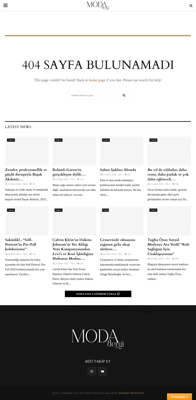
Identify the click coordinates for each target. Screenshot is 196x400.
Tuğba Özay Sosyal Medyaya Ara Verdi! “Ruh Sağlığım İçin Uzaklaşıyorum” (168, 246)
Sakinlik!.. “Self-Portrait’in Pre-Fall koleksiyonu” (20, 244)
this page (146, 311)
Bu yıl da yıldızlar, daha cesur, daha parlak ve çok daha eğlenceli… (168, 174)
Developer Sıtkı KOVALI (131, 393)
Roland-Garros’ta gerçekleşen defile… (69, 172)
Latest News (18, 126)
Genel (105, 210)
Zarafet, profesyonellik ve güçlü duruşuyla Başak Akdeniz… (26, 174)
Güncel (11, 140)
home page (97, 80)
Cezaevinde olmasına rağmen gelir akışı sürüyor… (117, 244)
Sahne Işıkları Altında (118, 169)
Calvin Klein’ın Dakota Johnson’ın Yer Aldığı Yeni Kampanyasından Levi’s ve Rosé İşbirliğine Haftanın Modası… (73, 249)
